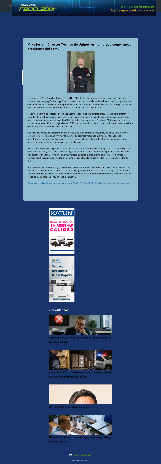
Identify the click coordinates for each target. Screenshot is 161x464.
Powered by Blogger (80, 455)
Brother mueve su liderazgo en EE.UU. (71, 406)
